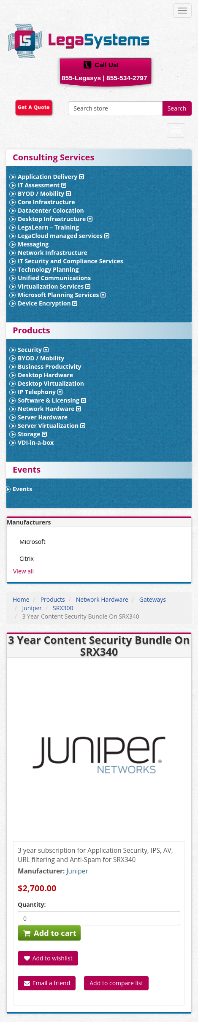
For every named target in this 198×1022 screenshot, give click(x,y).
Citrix (26, 558)
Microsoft (32, 542)
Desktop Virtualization (51, 383)
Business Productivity (49, 366)
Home (21, 599)
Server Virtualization (51, 426)
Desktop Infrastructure (55, 219)
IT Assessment (42, 185)
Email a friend (46, 983)
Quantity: (32, 904)
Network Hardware (49, 409)
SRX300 (63, 608)
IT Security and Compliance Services (70, 261)
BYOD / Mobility (44, 193)
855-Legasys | (83, 77)
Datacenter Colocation (51, 210)
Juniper (32, 608)
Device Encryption (47, 303)
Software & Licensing (52, 400)
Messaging (33, 244)
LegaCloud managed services (63, 236)
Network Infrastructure (52, 253)
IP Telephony (40, 392)
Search (177, 108)
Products (53, 599)
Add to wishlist (48, 958)
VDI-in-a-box (36, 442)
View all (23, 571)
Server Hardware (43, 417)
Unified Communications (54, 278)
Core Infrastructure (46, 202)
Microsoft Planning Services (62, 295)
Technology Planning (48, 269)
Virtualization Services (54, 286)
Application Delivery (51, 177)
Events (22, 489)
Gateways (152, 599)
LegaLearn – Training (48, 227)
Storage (32, 434)
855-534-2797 (126, 77)
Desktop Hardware (45, 375)
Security (33, 350)
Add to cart (49, 933)
